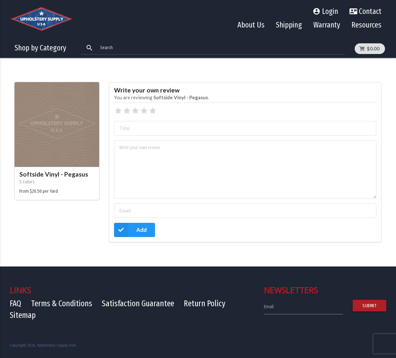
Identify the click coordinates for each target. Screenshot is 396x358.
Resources (366, 25)
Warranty (326, 25)
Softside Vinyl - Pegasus (53, 174)
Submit (369, 306)
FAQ (15, 303)
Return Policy (204, 303)
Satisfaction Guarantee (138, 303)
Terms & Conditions (61, 303)
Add (130, 230)
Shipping (289, 25)
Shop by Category (40, 47)
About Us (251, 25)
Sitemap (23, 315)
